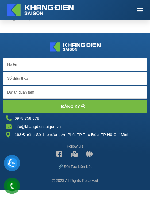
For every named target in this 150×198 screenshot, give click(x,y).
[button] (139, 10)
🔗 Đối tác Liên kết (75, 166)
